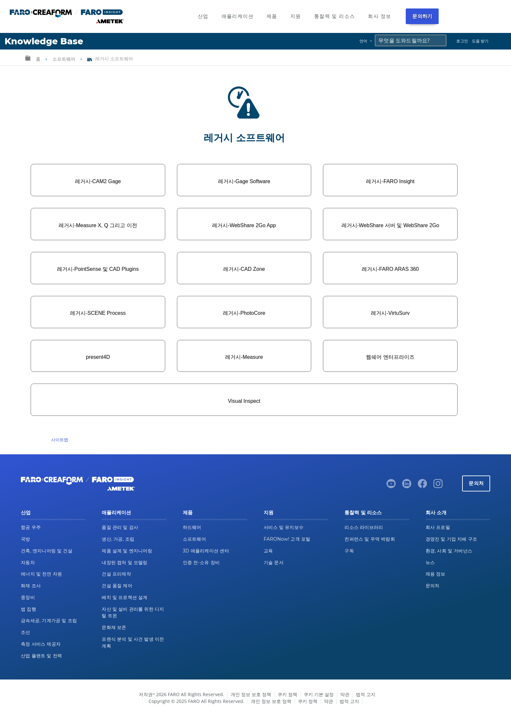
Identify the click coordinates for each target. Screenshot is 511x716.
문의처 (476, 483)
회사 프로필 (438, 527)
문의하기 (422, 16)
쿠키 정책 (287, 694)
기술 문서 (274, 562)
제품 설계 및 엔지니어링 (127, 551)
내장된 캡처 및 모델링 (124, 562)
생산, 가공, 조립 (118, 539)
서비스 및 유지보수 (283, 527)
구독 (349, 551)
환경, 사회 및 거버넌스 (449, 551)
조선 (25, 632)
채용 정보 (435, 574)
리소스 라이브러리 (363, 527)
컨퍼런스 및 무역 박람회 (369, 539)
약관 (344, 694)
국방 (25, 539)
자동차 (28, 562)
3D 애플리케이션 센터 (206, 551)
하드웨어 (192, 527)
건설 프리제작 (116, 574)
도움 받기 (480, 41)
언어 (363, 41)
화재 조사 (31, 586)
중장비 (28, 597)
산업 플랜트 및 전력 (41, 656)
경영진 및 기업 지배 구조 (451, 539)
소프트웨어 (64, 59)
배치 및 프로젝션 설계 (124, 597)
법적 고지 (365, 694)
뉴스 (430, 562)
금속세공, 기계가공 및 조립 (49, 620)
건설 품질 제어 (117, 586)
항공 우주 (31, 527)
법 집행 (28, 609)
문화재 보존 (114, 627)
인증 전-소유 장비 (201, 562)
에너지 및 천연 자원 (41, 574)
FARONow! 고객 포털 (287, 539)
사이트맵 (59, 440)
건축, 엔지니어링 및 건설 (46, 551)
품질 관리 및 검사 (120, 527)
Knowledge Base (44, 41)
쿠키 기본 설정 (319, 694)
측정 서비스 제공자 (41, 644)
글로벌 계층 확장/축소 (27, 58)
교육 (268, 551)
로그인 (462, 41)
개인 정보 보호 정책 (251, 694)
